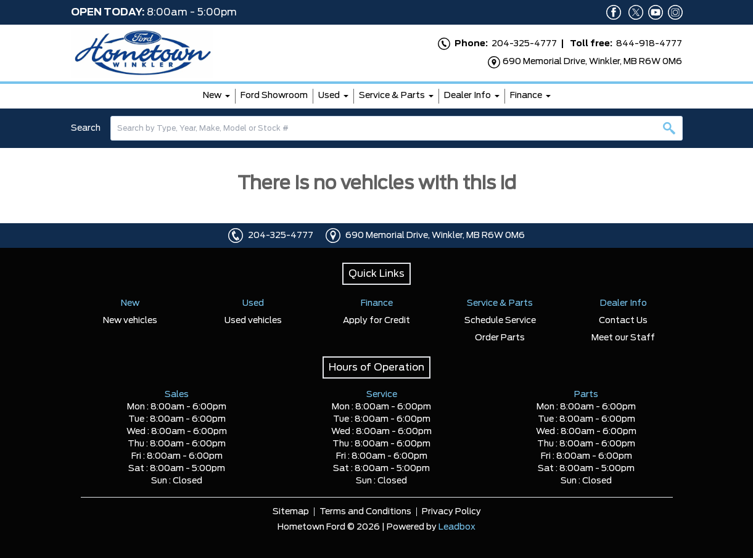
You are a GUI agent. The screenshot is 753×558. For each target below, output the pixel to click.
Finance (526, 95)
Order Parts (500, 338)
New (212, 95)
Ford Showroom (274, 95)
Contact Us (623, 320)
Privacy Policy (451, 511)
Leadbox (456, 527)
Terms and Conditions (365, 511)
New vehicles (130, 320)
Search (86, 128)
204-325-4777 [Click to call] (280, 235)
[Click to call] (235, 235)
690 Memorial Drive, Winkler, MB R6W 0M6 (435, 235)
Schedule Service (500, 320)
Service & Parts (392, 95)
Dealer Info (467, 95)
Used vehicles (253, 320)
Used (329, 95)
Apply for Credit (376, 320)
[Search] (396, 128)
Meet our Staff (623, 338)
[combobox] (396, 128)
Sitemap (291, 511)
